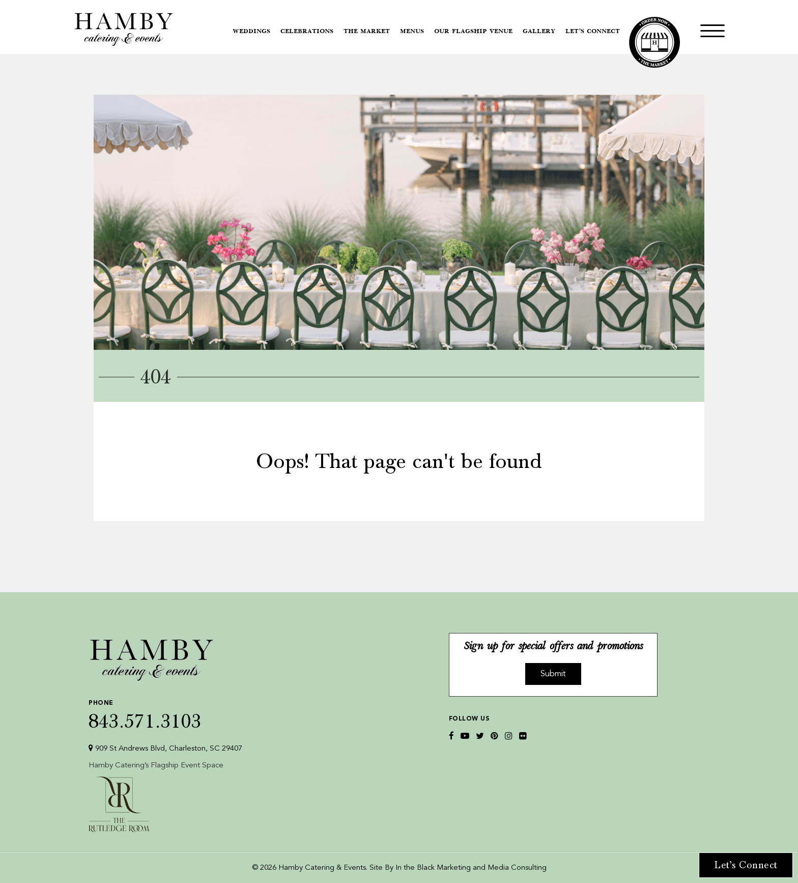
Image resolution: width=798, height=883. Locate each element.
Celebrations (306, 32)
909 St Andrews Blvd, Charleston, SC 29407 (165, 748)
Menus (412, 32)
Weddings (251, 32)
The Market (367, 32)
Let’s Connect (592, 32)
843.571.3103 (165, 713)
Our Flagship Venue (473, 32)
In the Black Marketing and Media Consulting (471, 868)
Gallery (539, 32)
